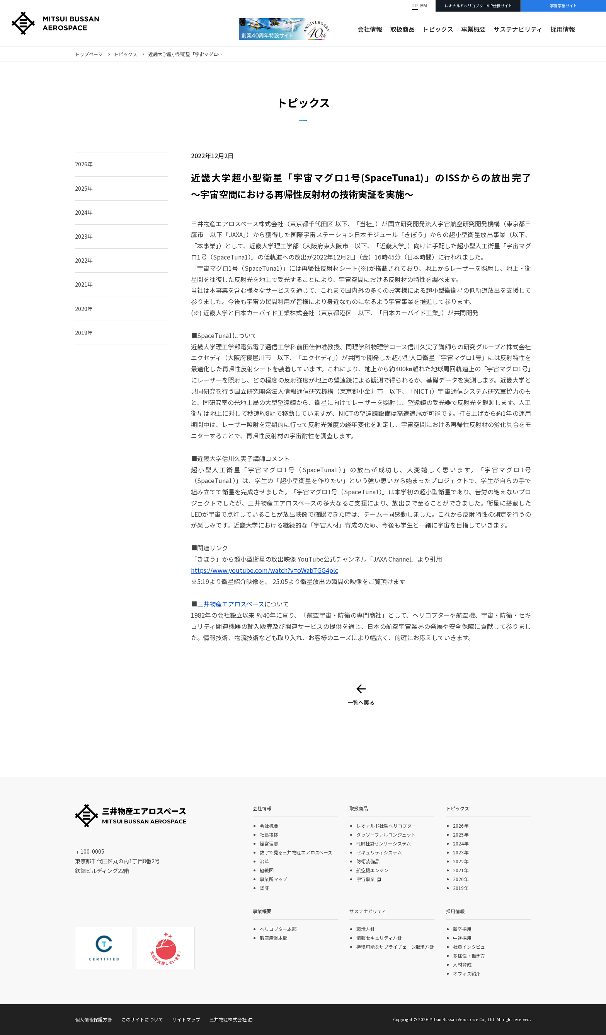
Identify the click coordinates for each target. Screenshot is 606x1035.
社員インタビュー (471, 946)
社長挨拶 (269, 834)
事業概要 (473, 29)
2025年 (84, 188)
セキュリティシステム (379, 852)
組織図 (267, 870)
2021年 (84, 284)
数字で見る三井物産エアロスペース (296, 852)
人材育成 (462, 964)
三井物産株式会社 (228, 1019)
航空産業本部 (273, 937)
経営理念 (269, 843)
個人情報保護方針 (93, 1019)
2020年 (84, 309)
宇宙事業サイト (563, 6)
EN (423, 6)
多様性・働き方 (469, 955)
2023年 (84, 236)
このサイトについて (142, 1019)
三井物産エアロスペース (230, 603)
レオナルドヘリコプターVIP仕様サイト (478, 6)
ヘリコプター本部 (278, 929)
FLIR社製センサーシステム (383, 843)
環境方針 (365, 929)
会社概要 (269, 825)
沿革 (264, 861)
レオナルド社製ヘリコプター (386, 825)
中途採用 (462, 937)
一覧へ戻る (360, 702)
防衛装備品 (367, 861)
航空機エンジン (372, 870)
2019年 (84, 332)
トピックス (437, 29)
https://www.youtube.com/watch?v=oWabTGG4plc (264, 570)
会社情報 (369, 29)
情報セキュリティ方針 (379, 937)
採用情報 (562, 29)
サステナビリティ (518, 29)
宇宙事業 (365, 879)
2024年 (84, 212)
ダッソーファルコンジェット (385, 834)
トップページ (89, 54)
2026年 (84, 164)
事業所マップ (273, 879)
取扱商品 (402, 29)
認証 (264, 888)
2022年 (84, 260)
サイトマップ (186, 1019)
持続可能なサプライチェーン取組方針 (395, 946)
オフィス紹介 (466, 973)
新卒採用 (462, 929)
